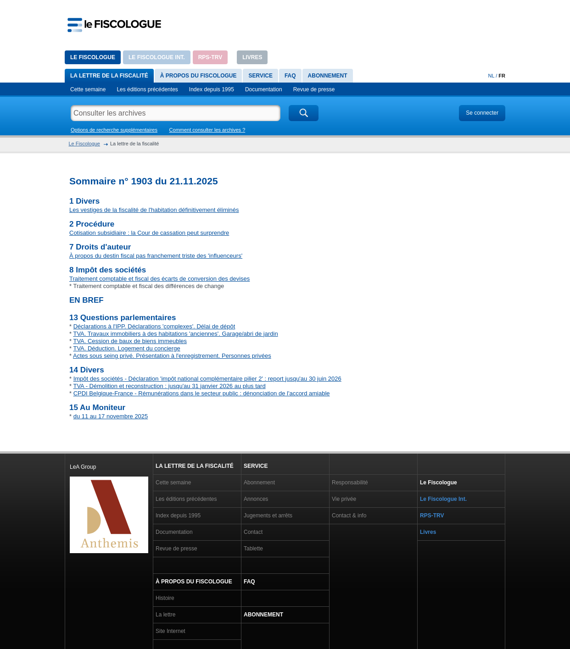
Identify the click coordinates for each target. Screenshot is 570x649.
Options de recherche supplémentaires (114, 130)
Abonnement (327, 75)
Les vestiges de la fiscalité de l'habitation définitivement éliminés (154, 209)
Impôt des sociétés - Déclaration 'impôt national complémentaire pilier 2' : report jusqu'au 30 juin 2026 (207, 378)
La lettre (165, 614)
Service (260, 75)
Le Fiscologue (92, 57)
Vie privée (344, 499)
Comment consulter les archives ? (207, 130)
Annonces (256, 499)
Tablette (253, 548)
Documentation (263, 89)
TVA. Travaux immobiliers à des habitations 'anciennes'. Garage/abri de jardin (175, 333)
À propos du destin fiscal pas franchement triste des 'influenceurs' (155, 255)
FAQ (290, 75)
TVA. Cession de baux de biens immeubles (130, 341)
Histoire (165, 598)
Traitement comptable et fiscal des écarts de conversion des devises (159, 278)
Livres (252, 57)
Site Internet (170, 631)
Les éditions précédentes (147, 89)
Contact (253, 532)
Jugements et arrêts (268, 515)
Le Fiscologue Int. (157, 57)
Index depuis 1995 (211, 89)
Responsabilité (350, 482)
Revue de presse (314, 89)
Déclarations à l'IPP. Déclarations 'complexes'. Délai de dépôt (154, 326)
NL (491, 75)
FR (501, 75)
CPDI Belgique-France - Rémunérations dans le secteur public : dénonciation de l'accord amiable (201, 393)
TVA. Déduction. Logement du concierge (126, 348)
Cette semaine (88, 89)
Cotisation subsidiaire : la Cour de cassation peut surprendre (149, 232)
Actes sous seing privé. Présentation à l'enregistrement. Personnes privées (172, 355)
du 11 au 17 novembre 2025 (110, 416)
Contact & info (349, 515)
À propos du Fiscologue (198, 75)
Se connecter (482, 113)
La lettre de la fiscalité (109, 75)
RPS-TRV (210, 57)
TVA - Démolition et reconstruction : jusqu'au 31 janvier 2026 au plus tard (169, 386)
